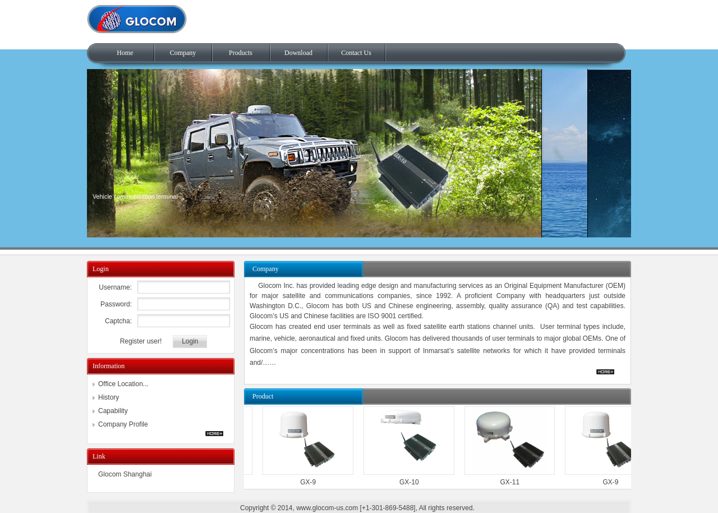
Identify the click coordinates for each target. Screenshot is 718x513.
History (108, 397)
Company (183, 53)
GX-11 (508, 482)
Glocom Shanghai (124, 474)
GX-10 (407, 482)
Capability (113, 411)
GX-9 (306, 482)
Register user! (141, 341)
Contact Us (356, 53)
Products (240, 53)
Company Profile (123, 424)
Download (298, 53)
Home (125, 53)
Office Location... (123, 384)
